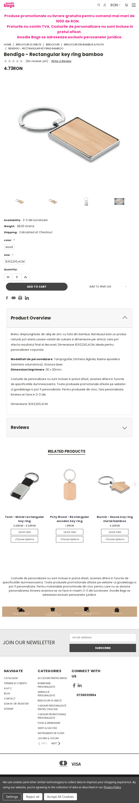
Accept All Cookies (60, 797)
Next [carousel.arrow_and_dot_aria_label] (134, 484)
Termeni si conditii (15, 683)
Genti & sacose (47, 728)
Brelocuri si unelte (50, 700)
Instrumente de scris (51, 733)
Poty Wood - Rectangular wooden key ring (69, 519)
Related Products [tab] (66, 451)
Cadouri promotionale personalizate (52, 716)
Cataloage (11, 678)
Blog (7, 693)
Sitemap (8, 708)
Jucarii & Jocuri (48, 738)
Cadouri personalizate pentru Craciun (52, 707)
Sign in (8, 703)
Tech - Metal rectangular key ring (24, 519)
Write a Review (61, 61)
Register (23, 703)
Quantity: (10, 269)
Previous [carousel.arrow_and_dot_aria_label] (4, 484)
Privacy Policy (112, 787)
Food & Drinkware (49, 723)
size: (8, 255)
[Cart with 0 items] (126, 4)
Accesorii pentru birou (52, 678)
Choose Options (24, 539)
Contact (10, 698)
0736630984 (86, 695)
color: (9, 240)
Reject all (32, 797)
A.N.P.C (8, 688)
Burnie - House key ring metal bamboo (115, 519)
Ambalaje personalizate (46, 693)
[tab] (69, 318)
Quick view (24, 532)
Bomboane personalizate (46, 685)
